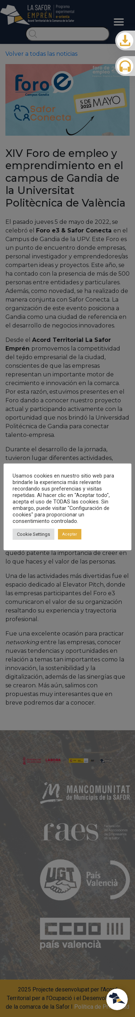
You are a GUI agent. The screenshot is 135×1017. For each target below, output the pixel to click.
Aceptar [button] (69, 534)
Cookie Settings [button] (33, 534)
